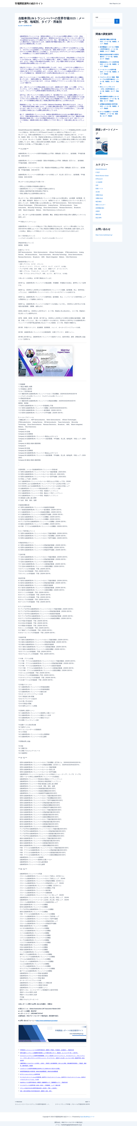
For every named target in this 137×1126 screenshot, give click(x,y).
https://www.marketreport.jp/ (105, 235)
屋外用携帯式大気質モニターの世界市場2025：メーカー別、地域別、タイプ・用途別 (109, 99)
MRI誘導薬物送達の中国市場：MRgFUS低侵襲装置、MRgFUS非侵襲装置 (40, 1071)
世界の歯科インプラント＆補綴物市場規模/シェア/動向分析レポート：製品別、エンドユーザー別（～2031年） (51, 1053)
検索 (97, 17)
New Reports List (115, 3)
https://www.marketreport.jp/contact (48, 1020)
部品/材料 (99, 218)
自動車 (98, 211)
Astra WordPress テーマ (87, 1117)
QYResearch (99, 179)
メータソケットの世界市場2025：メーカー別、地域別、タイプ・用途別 (109, 72)
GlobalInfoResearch (102, 169)
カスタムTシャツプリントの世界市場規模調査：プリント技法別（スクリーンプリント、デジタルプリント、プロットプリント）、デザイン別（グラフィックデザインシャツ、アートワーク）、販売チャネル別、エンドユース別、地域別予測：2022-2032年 (53, 1058)
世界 (97, 185)
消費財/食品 (99, 198)
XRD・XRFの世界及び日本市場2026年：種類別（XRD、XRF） (37, 1091)
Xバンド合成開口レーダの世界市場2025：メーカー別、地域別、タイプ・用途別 (109, 114)
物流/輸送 (99, 201)
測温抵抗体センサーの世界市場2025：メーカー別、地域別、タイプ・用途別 (109, 64)
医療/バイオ (99, 188)
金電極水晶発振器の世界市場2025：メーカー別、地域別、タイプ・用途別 (109, 106)
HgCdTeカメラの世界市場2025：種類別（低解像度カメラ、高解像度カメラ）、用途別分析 (46, 1082)
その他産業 (99, 182)
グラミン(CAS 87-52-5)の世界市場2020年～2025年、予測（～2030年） (40, 1088)
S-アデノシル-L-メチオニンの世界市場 (30, 1074)
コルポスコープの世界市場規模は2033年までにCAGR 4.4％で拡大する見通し (42, 1068)
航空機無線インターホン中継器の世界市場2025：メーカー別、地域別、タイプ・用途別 (109, 49)
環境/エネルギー (101, 205)
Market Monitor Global (103, 175)
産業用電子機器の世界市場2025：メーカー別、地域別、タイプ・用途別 (109, 42)
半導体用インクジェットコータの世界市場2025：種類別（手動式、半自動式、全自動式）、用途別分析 (49, 1050)
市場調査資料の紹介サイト (29, 3)
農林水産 (98, 214)
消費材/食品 (99, 195)
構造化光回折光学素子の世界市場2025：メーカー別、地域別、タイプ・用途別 (109, 57)
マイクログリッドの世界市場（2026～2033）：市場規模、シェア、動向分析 (42, 1085)
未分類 (98, 192)
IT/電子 (98, 172)
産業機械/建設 (100, 208)
